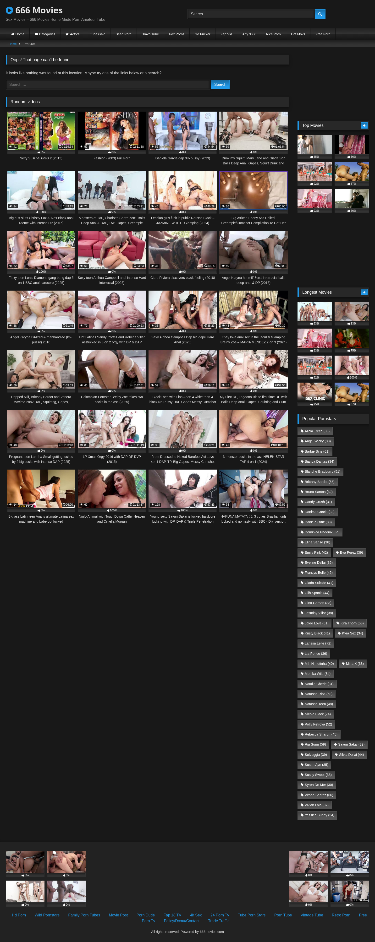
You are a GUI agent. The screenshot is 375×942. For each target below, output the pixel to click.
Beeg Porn (123, 34)
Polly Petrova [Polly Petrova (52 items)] (318, 724)
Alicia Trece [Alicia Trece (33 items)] (317, 431)
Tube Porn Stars (251, 915)
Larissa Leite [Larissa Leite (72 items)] (318, 643)
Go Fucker (202, 34)
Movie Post (118, 915)
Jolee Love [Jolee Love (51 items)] (316, 623)
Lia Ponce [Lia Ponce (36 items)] (316, 653)
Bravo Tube (150, 34)
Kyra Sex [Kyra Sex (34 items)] (352, 633)
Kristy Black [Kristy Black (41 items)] (317, 633)
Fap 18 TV (172, 915)
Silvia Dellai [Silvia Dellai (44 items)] (351, 755)
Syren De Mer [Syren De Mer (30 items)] (319, 785)
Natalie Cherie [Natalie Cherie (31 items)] (319, 684)
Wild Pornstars (47, 915)
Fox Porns (176, 34)
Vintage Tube (312, 915)
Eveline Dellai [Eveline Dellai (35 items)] (319, 562)
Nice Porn (273, 34)
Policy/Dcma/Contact (181, 921)
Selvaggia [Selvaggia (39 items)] (316, 755)
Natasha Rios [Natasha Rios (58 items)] (318, 694)
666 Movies (34, 10)
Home (20, 34)
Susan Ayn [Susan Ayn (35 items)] (316, 765)
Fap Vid (226, 34)
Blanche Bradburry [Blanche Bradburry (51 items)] (322, 471)
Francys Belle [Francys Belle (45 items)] (319, 572)
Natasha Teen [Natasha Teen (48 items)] (319, 704)
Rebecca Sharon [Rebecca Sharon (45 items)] (321, 734)
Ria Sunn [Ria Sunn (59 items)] (315, 744)
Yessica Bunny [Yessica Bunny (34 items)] (319, 815)
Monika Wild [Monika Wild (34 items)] (318, 674)
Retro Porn (341, 915)
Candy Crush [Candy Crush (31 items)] (318, 502)
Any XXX (249, 34)
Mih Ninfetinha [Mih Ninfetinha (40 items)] (319, 664)
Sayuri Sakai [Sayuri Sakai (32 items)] (351, 744)
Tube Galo (97, 34)
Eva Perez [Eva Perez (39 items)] (351, 552)
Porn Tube (283, 915)
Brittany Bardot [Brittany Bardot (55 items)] (320, 482)
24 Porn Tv (219, 915)
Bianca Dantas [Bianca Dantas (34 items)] (319, 461)
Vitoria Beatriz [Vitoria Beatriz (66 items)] (319, 795)
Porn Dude (146, 915)
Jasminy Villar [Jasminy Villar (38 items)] (319, 613)
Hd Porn (19, 915)
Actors (75, 34)
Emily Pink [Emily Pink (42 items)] (316, 552)
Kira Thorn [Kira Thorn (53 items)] (352, 623)
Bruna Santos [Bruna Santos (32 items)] (319, 492)
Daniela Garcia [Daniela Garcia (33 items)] (320, 512)
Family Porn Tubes (84, 915)
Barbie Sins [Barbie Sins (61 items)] (317, 451)
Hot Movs (298, 34)
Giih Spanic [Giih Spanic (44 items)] (317, 593)
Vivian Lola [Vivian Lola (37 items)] (317, 805)
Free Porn (322, 34)
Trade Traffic (218, 921)
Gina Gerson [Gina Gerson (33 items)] (318, 603)
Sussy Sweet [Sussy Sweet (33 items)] (318, 775)
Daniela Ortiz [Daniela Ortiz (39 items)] (318, 522)
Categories (47, 34)
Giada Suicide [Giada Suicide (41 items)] (319, 583)
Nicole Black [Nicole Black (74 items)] (318, 714)
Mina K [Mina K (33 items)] (355, 664)
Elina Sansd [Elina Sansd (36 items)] (317, 542)
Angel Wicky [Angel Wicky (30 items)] (318, 441)
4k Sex (196, 915)
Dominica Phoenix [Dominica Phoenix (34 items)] (322, 532)
